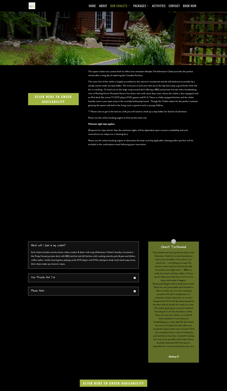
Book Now (189, 6)
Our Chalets (118, 6)
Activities (159, 6)
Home (92, 6)
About (103, 6)
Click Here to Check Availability (53, 99)
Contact (174, 6)
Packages (139, 6)
